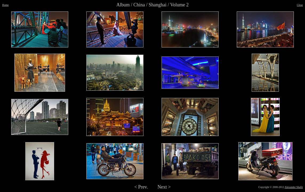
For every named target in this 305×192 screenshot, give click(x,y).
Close (300, 4)
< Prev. (141, 187)
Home (5, 4)
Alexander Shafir (293, 187)
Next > (164, 187)
